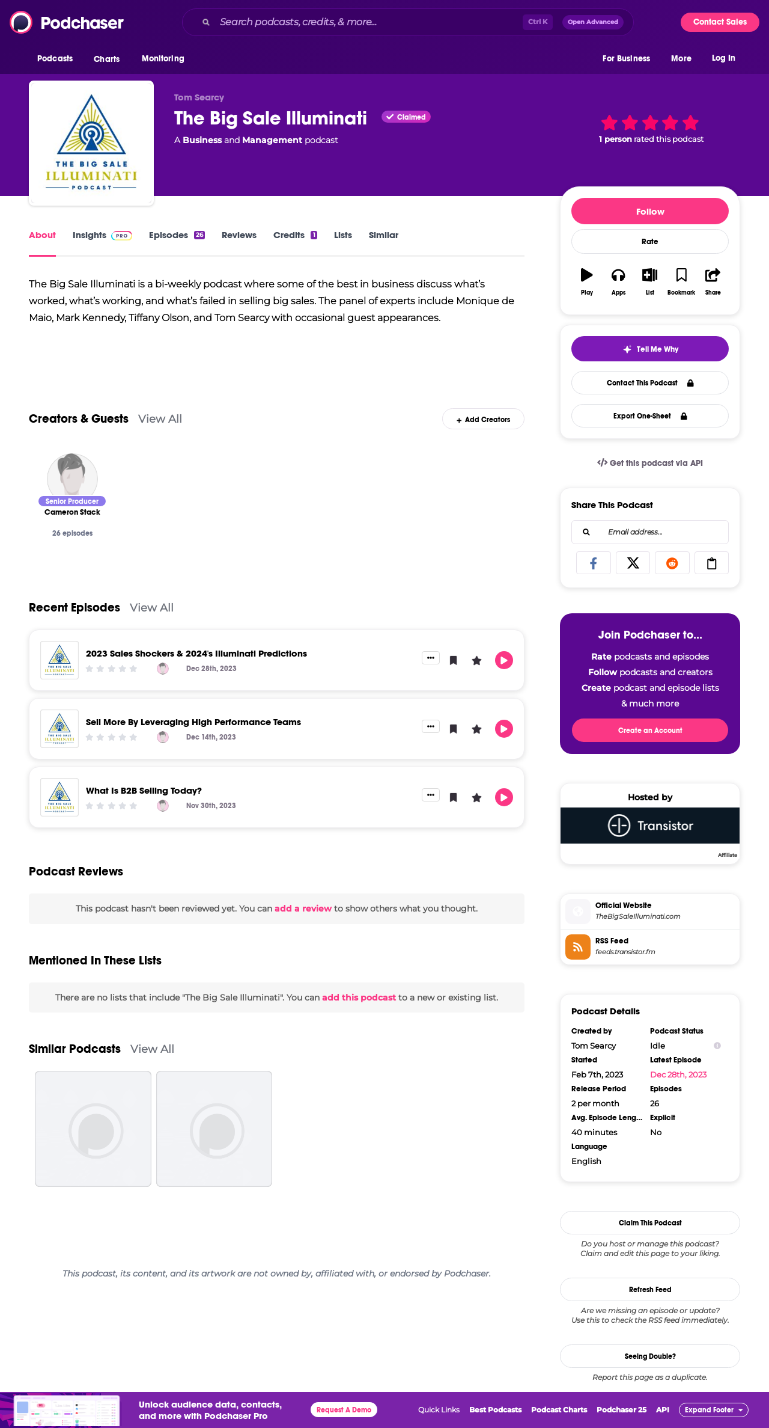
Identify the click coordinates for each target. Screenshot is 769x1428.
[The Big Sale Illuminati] (91, 143)
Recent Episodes (74, 628)
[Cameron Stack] (72, 500)
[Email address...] (650, 532)
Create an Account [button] (650, 730)
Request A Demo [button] (344, 1410)
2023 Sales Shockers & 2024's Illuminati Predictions (196, 674)
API (662, 1409)
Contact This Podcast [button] (650, 383)
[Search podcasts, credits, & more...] (369, 22)
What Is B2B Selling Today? (144, 811)
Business (202, 140)
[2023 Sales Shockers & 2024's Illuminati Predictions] (59, 681)
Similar (383, 235)
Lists (343, 235)
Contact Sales (720, 22)
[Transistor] (650, 832)
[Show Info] (717, 1045)
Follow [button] (650, 211)
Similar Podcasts (75, 1069)
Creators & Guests (79, 439)
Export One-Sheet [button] (650, 416)
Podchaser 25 (621, 1409)
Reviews (239, 235)
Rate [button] (650, 242)
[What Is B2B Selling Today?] (59, 818)
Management (272, 140)
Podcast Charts (559, 1409)
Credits (295, 235)
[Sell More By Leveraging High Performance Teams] (59, 750)
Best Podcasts (495, 1409)
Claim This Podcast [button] (650, 1223)
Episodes (177, 235)
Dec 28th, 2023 (678, 1074)
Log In (723, 59)
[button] (58, 59)
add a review (303, 929)
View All (160, 440)
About (42, 235)
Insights (102, 235)
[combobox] (408, 22)
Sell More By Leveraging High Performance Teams (193, 743)
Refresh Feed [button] (650, 1290)
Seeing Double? (650, 1356)
